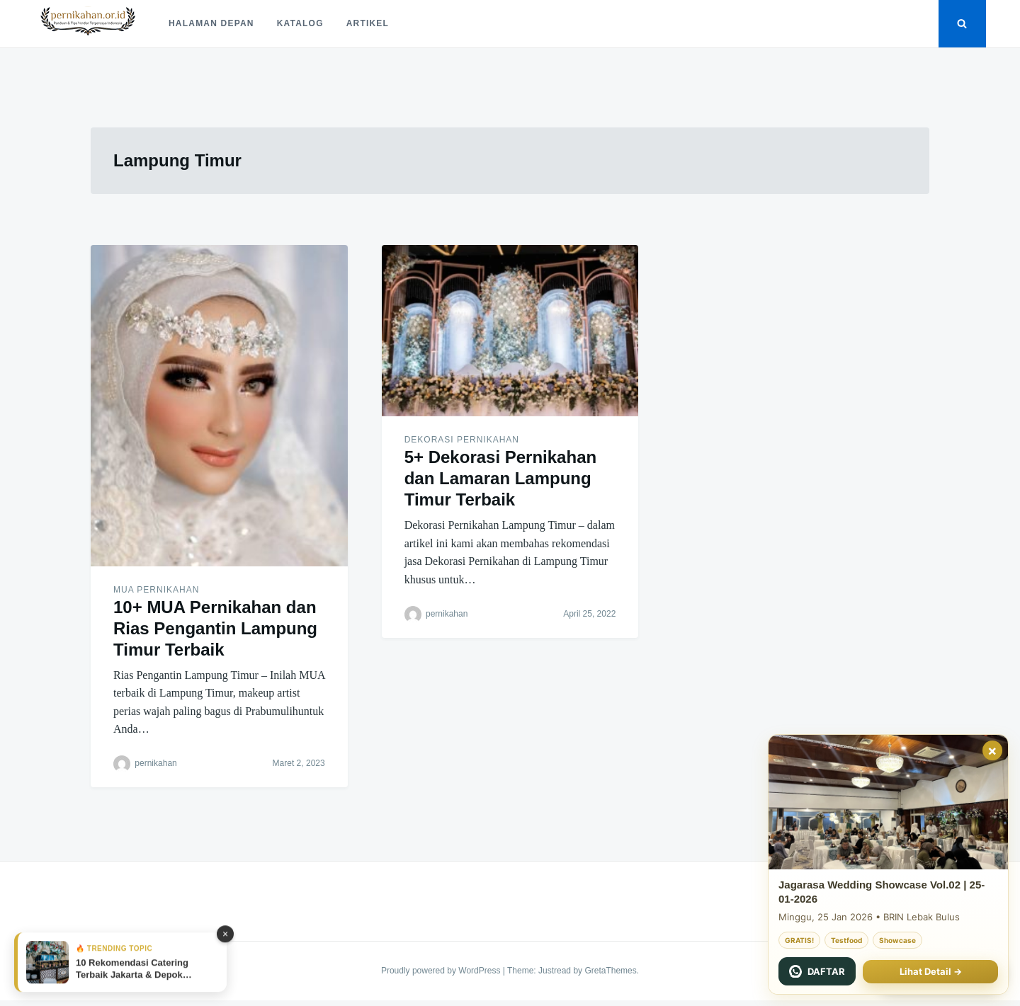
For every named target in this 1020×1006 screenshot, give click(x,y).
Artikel (367, 23)
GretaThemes (610, 971)
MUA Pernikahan (156, 590)
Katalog (300, 23)
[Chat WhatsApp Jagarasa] (817, 971)
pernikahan (155, 763)
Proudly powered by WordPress (442, 971)
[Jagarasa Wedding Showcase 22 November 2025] (888, 802)
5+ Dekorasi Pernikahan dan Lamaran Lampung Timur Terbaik (500, 478)
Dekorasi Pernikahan (461, 440)
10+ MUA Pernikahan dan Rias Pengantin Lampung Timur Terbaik (215, 628)
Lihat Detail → (931, 971)
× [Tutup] (992, 750)
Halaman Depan (211, 23)
